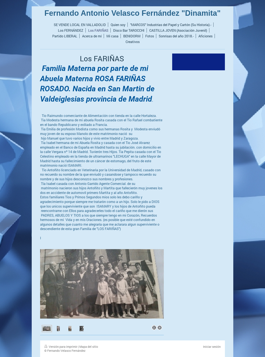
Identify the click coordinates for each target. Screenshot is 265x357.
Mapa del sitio (88, 347)
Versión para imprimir (61, 347)
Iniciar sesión (212, 347)
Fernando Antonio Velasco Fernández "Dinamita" (133, 13)
